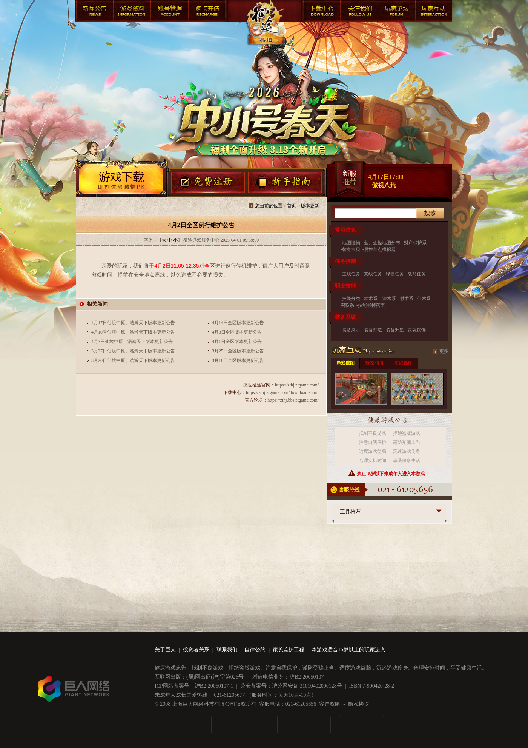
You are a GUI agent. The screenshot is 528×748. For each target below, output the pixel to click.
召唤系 (347, 305)
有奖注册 (208, 183)
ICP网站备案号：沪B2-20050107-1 (194, 686)
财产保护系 (415, 242)
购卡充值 (207, 12)
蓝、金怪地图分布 (382, 242)
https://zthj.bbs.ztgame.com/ (293, 400)
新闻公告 (94, 12)
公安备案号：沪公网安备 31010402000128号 (291, 686)
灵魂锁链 (417, 329)
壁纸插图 (403, 363)
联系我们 (227, 650)
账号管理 (169, 12)
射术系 (406, 298)
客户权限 (329, 704)
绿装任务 (395, 274)
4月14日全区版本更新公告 (238, 322)
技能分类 (351, 298)
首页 (291, 205)
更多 (443, 351)
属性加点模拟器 (380, 249)
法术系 (389, 298)
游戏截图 (345, 363)
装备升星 (395, 329)
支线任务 (373, 274)
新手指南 (285, 183)
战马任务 (417, 274)
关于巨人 (165, 650)
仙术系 (424, 298)
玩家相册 (374, 363)
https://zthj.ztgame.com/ (297, 385)
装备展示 (351, 329)
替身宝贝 (351, 249)
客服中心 (358, 12)
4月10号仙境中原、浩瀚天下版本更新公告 (133, 332)
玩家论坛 (395, 12)
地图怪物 (351, 242)
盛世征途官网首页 (264, 30)
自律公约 (255, 650)
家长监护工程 (288, 650)
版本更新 (310, 205)
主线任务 (351, 274)
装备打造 (373, 329)
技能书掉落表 (371, 305)
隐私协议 (358, 704)
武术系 (371, 298)
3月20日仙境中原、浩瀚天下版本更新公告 (133, 360)
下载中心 (320, 12)
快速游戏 (433, 12)
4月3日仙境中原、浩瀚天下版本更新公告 (132, 341)
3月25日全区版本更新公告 (238, 351)
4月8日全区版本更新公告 (237, 332)
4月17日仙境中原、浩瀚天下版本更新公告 (133, 322)
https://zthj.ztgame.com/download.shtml (282, 392)
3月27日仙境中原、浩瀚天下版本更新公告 (133, 351)
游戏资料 (131, 12)
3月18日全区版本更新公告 (238, 360)
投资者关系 (196, 650)
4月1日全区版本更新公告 (237, 341)
